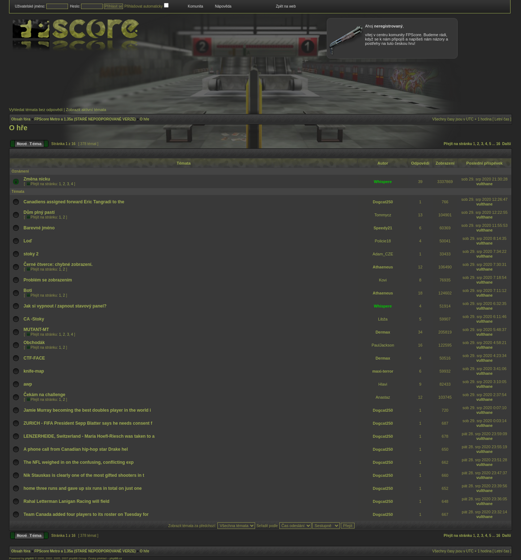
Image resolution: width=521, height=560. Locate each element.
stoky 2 (31, 253)
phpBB (29, 558)
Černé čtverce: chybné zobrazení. (58, 264)
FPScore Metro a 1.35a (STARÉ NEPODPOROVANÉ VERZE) (85, 119)
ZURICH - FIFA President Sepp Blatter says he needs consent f (88, 423)
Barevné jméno (39, 227)
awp (28, 384)
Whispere (383, 181)
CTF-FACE (34, 358)
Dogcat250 (383, 202)
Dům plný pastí (39, 212)
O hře (144, 119)
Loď (28, 240)
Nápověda (223, 6)
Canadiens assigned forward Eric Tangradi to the (74, 201)
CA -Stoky (34, 319)
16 (498, 144)
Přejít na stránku (458, 144)
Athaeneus (383, 267)
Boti (28, 290)
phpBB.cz (116, 558)
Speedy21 (382, 228)
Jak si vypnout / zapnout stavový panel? (65, 306)
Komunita (195, 6)
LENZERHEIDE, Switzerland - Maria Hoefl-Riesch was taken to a (89, 436)
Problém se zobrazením (48, 280)
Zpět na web (286, 6)
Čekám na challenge (44, 394)
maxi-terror (382, 371)
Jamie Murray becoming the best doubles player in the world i (87, 410)
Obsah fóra (20, 119)
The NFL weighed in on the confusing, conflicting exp (79, 462)
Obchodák (34, 342)
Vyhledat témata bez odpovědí (36, 109)
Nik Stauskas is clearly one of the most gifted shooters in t (84, 475)
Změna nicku (37, 179)
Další (506, 144)
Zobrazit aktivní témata (86, 109)
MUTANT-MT (36, 329)
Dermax (383, 332)
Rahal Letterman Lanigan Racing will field (66, 501)
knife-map (34, 371)
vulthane (484, 184)
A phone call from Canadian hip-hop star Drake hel (76, 449)
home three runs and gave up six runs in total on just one (83, 488)
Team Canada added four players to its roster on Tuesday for (86, 514)
